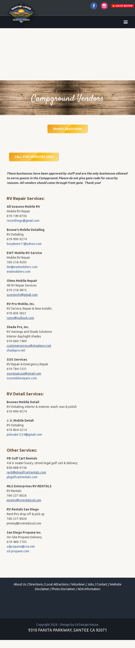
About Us (20, 584)
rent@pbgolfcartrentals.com (26, 472)
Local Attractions (57, 584)
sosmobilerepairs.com (22, 378)
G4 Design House (86, 624)
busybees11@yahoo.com (24, 244)
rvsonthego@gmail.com (23, 220)
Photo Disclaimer (63, 589)
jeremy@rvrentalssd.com (24, 500)
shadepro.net (16, 350)
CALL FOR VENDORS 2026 (33, 156)
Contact (102, 584)
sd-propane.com (18, 551)
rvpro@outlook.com (20, 318)
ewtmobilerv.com (18, 271)
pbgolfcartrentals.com (22, 477)
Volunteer (78, 584)
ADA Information (89, 589)
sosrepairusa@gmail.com (24, 373)
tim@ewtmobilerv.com (22, 267)
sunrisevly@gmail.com (22, 295)
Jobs (90, 584)
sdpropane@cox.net (21, 546)
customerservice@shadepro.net (29, 345)
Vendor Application (67, 129)
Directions (36, 584)
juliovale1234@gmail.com (24, 434)
